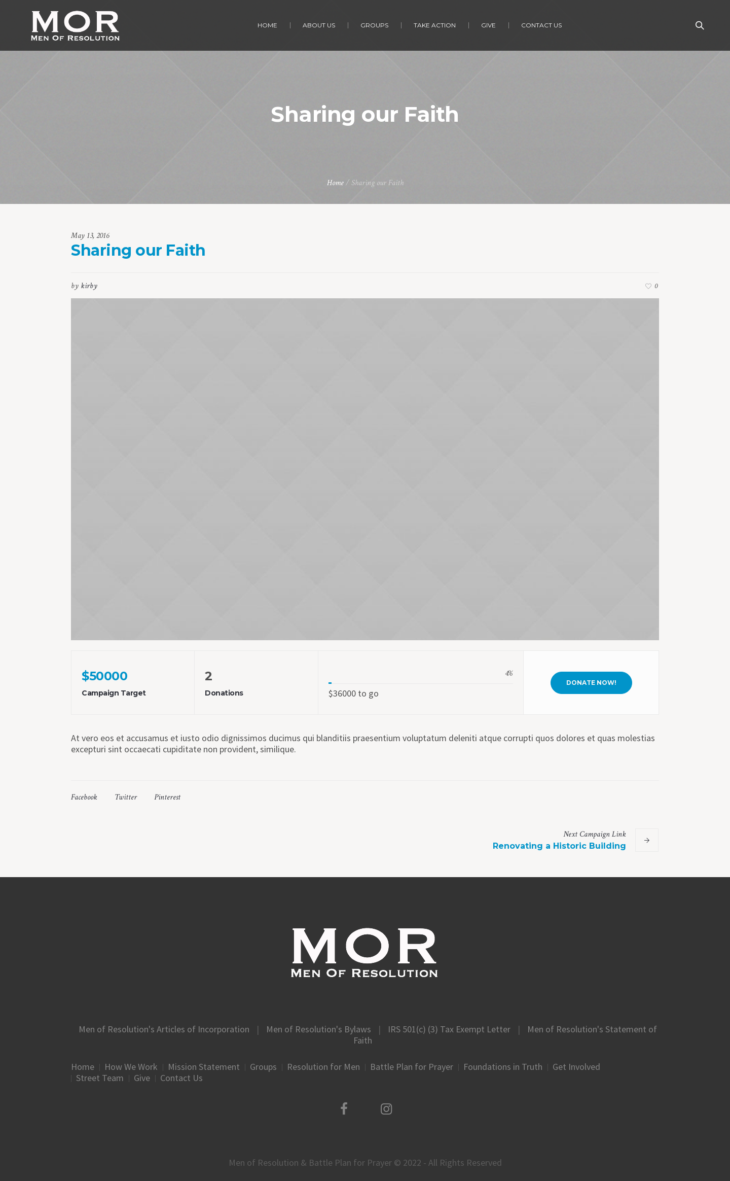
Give (142, 1078)
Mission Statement (204, 1066)
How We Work (131, 1066)
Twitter (126, 797)
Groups (263, 1066)
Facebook (84, 797)
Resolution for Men (323, 1066)
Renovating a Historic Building (559, 846)
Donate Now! (591, 682)
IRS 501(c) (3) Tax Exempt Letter (449, 1029)
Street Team (100, 1078)
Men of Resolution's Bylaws (318, 1029)
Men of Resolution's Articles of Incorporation (164, 1029)
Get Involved (576, 1066)
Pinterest (167, 797)
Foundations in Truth (502, 1066)
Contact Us (181, 1078)
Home (335, 183)
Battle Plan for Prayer (411, 1066)
